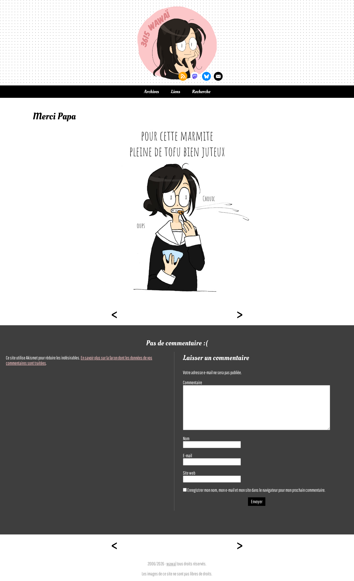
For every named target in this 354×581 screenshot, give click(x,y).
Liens (175, 91)
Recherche (201, 91)
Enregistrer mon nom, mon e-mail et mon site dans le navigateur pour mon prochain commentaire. (256, 490)
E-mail (187, 455)
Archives (151, 91)
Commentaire (192, 382)
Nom (186, 438)
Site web (189, 473)
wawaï (171, 563)
